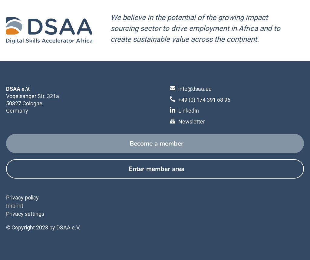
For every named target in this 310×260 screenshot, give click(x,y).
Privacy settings (25, 214)
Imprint (14, 205)
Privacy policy (22, 197)
